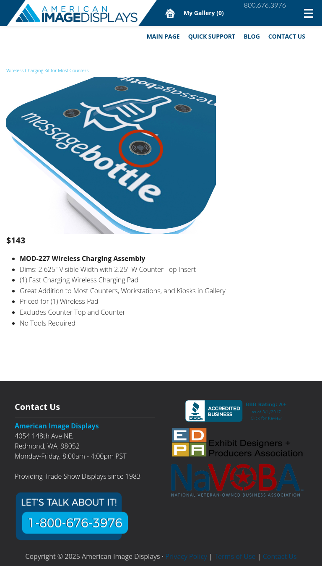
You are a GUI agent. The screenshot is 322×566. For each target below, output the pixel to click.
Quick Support (212, 36)
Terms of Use (234, 556)
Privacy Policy (186, 556)
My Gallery (204, 13)
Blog (252, 36)
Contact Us (286, 36)
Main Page (163, 36)
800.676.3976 (265, 5)
